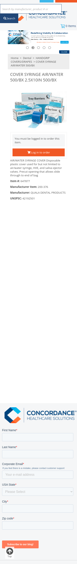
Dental (27, 58)
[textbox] (28, 9)
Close (64, 52)
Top (9, 553)
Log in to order (38, 152)
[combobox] (30, 9)
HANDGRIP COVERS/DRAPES (30, 60)
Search (9, 18)
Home (15, 58)
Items (71, 26)
